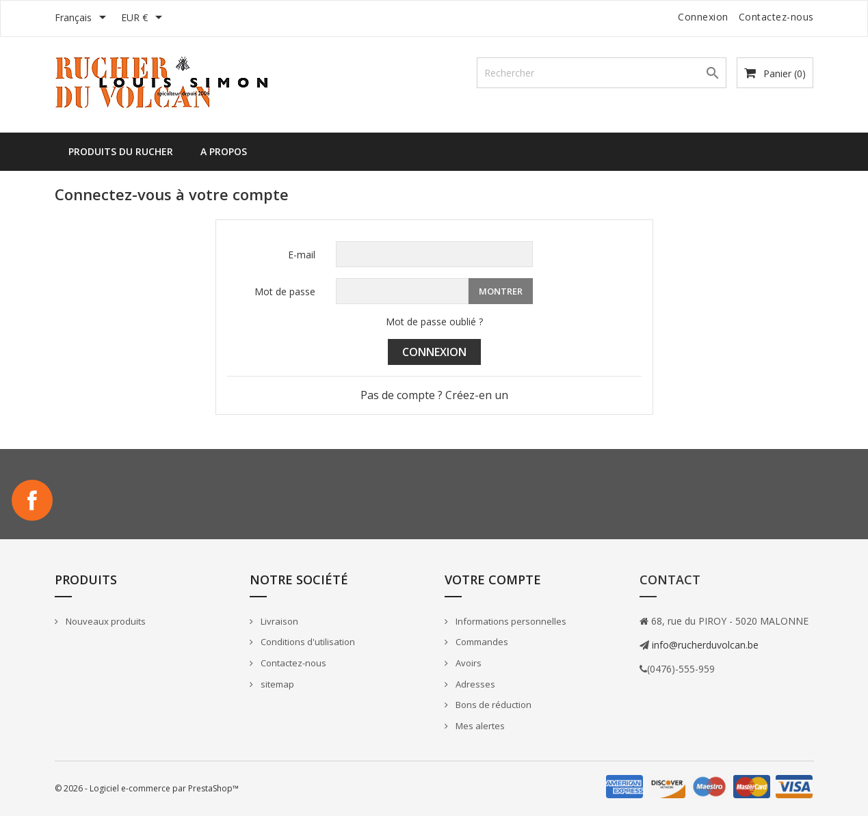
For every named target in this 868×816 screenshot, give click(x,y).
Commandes (480, 642)
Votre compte (493, 579)
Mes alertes (479, 726)
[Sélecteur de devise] (144, 18)
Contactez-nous (776, 16)
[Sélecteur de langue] (83, 18)
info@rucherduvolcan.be (704, 644)
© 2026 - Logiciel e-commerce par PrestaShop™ (147, 788)
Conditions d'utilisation (307, 642)
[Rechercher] (601, 72)
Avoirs (467, 663)
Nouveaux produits (105, 621)
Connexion (434, 351)
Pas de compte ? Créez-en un (434, 395)
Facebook (32, 500)
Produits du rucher (120, 151)
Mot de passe (284, 291)
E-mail (301, 254)
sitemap (276, 684)
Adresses (474, 684)
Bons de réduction (492, 704)
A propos (223, 151)
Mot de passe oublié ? (434, 321)
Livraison (278, 621)
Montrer (501, 291)
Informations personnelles (509, 621)
